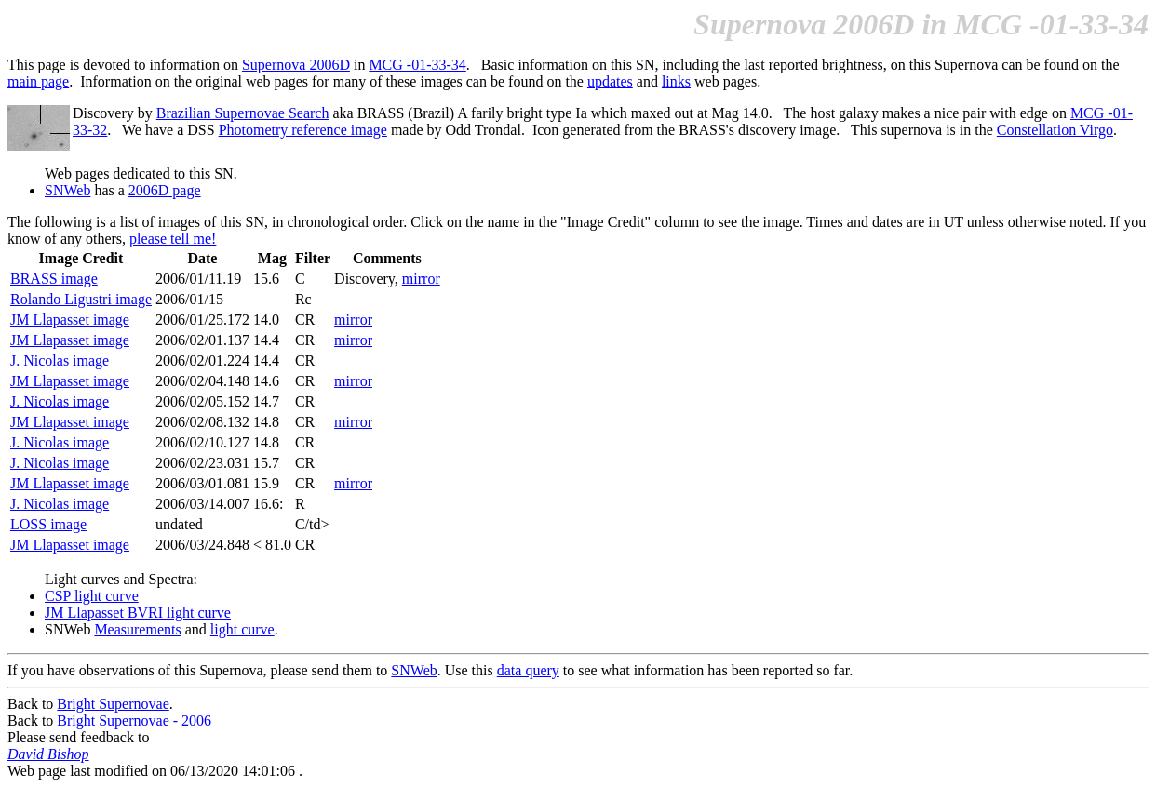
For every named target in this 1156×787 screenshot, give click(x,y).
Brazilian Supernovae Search (242, 113)
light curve (242, 629)
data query (528, 670)
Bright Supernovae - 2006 (134, 720)
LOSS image (48, 524)
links (676, 81)
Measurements (137, 629)
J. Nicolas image (59, 360)
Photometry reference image (303, 130)
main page (38, 81)
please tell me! (172, 239)
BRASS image (54, 279)
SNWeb (67, 190)
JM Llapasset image (69, 319)
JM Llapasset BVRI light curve (138, 612)
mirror (421, 279)
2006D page (164, 190)
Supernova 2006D (296, 65)
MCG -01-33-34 (417, 65)
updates (610, 81)
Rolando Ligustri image (81, 299)
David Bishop (48, 754)
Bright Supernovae (112, 704)
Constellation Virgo (1055, 130)
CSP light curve (92, 596)
